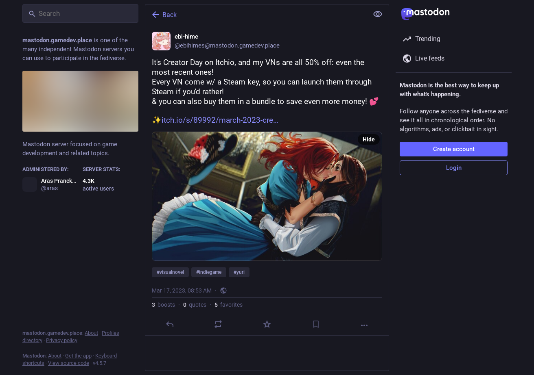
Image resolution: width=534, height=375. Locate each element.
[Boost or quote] (218, 324)
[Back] (256, 14)
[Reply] (170, 324)
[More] (364, 325)
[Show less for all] (378, 14)
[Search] (80, 13)
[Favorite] (267, 324)
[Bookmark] (316, 324)
